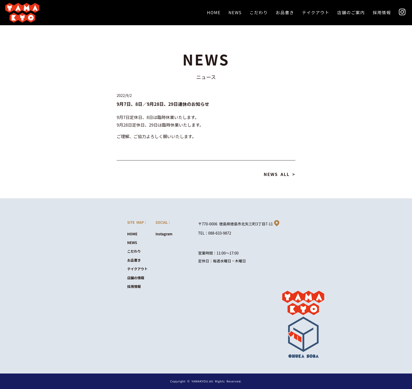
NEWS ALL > (279, 174)
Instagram (164, 233)
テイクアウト (137, 268)
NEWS (132, 242)
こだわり (134, 251)
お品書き (134, 260)
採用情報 (134, 286)
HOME (132, 233)
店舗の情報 (135, 277)
